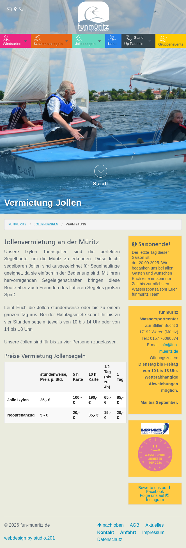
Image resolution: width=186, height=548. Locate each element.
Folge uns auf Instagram (154, 497)
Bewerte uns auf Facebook (154, 489)
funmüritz (17, 224)
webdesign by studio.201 (29, 538)
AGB (134, 525)
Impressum (153, 532)
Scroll (100, 175)
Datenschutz (109, 539)
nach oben (110, 525)
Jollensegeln (46, 224)
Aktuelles (154, 525)
